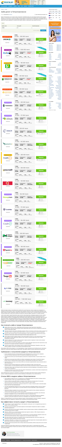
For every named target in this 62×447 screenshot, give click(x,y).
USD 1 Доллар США (33, 1)
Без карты (59, 77)
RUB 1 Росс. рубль (33, 4)
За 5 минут (59, 76)
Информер (8, 440)
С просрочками (51, 85)
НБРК (60, 19)
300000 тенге (59, 49)
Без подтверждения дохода (51, 87)
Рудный (59, 105)
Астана (50, 108)
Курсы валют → (33, 0)
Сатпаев (59, 107)
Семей (60, 108)
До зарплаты (51, 76)
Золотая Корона (51, 72)
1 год (60, 58)
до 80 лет (59, 65)
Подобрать (43, 30)
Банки (25, 6)
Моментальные (58, 85)
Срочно (50, 98)
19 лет (50, 64)
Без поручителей (58, 87)
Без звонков (51, 96)
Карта (50, 68)
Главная (2, 9)
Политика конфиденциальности (16, 440)
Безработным (51, 84)
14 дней (50, 57)
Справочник (31, 6)
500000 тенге (59, 50)
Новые (50, 77)
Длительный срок (58, 59)
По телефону (59, 91)
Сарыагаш (59, 106)
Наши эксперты (34, 440)
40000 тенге (51, 49)
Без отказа (50, 91)
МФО (19, 6)
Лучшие (59, 84)
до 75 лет (59, 64)
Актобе (50, 105)
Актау (50, 104)
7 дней (50, 55)
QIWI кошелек (58, 68)
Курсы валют (4, 6)
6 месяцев (59, 57)
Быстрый (59, 83)
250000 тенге (59, 48)
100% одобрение (58, 90)
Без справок (51, 89)
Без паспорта (59, 86)
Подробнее (7, 42)
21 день (50, 58)
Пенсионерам (51, 81)
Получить (41, 39)
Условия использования (27, 440)
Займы (15, 6)
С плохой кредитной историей (59, 98)
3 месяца (59, 56)
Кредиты (10, 6)
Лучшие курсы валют (53, 9)
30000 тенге (51, 48)
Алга (49, 106)
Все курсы (50, 19)
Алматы (50, 107)
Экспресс (50, 97)
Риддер (60, 104)
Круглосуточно (51, 95)
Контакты (3, 440)
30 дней (50, 59)
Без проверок (51, 92)
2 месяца (59, 55)
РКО (22, 6)
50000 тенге (51, 50)
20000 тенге (51, 47)
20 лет (50, 65)
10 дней (50, 56)
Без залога (50, 90)
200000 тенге (59, 47)
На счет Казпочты (58, 73)
